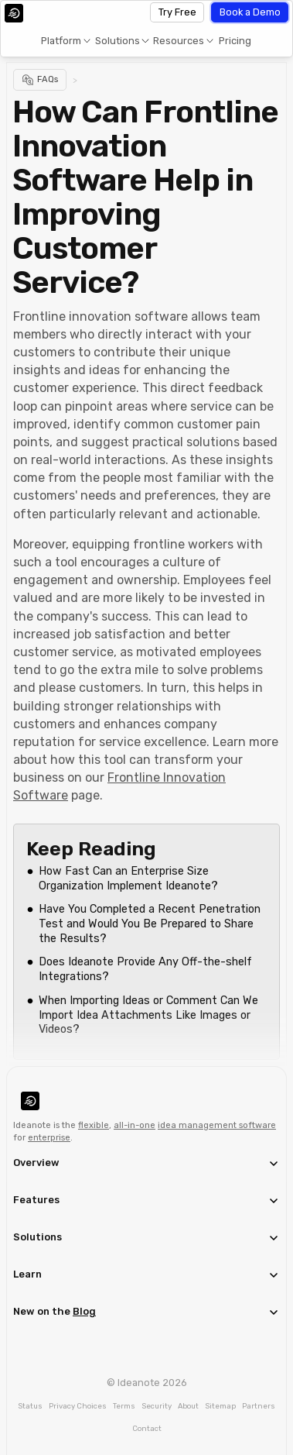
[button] (65, 41)
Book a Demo (250, 12)
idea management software (217, 1125)
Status (30, 1406)
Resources (178, 40)
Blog (84, 1311)
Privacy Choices (78, 1406)
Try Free (177, 12)
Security (156, 1406)
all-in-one (134, 1125)
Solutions (117, 40)
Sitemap (220, 1406)
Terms (124, 1406)
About (188, 1406)
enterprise (49, 1138)
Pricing (235, 40)
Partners (258, 1406)
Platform (61, 40)
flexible (93, 1125)
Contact (147, 1428)
